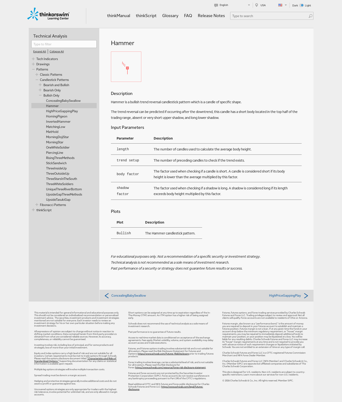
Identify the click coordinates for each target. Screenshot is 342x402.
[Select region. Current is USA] (271, 5)
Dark (295, 5)
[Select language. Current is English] (233, 5)
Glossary (170, 15)
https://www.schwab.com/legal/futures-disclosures (165, 388)
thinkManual (118, 15)
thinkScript (146, 15)
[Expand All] (39, 51)
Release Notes (211, 15)
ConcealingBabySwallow (125, 295)
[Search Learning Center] (269, 16)
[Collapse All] (57, 51)
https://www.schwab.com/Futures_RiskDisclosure (163, 353)
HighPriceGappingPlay (289, 295)
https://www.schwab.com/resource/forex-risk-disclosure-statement (170, 367)
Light (308, 5)
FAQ (188, 15)
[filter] (64, 44)
